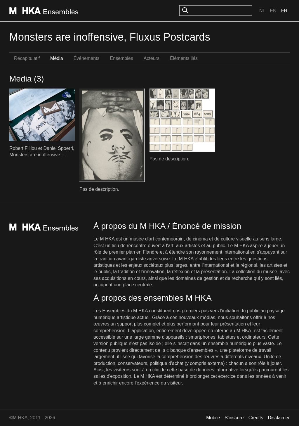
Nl (262, 10)
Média (56, 58)
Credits (255, 417)
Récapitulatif (27, 58)
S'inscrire (234, 417)
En (273, 10)
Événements (87, 58)
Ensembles (121, 58)
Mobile (213, 417)
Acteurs (151, 58)
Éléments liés (184, 58)
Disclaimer (279, 417)
